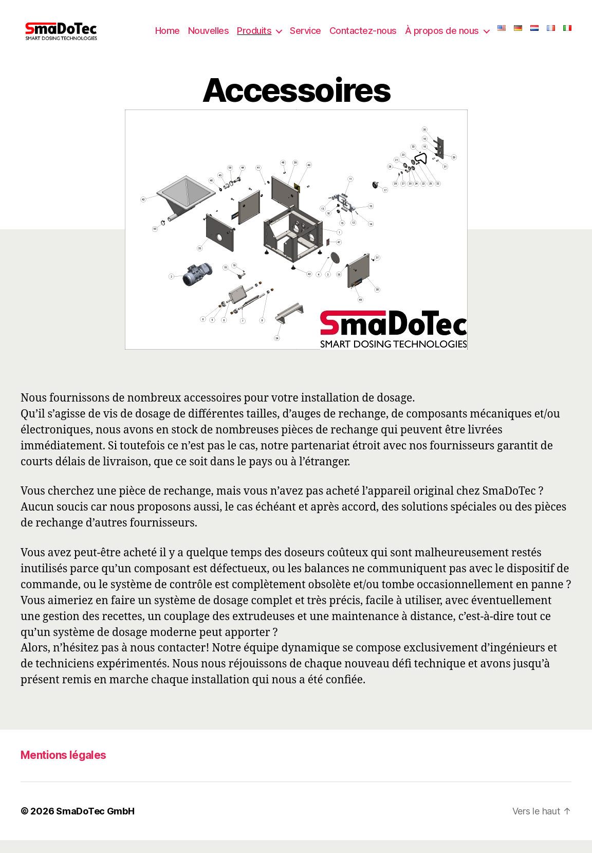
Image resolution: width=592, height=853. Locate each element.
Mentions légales (63, 768)
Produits (270, 32)
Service (322, 32)
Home (184, 32)
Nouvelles (225, 32)
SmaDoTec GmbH (95, 824)
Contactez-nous (379, 32)
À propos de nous (458, 32)
